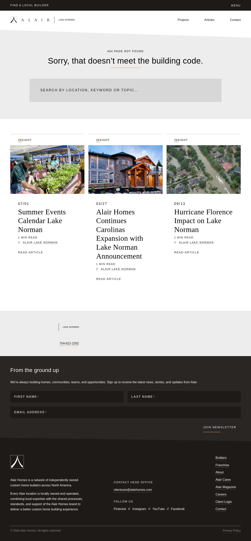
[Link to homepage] (48, 20)
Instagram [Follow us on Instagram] (139, 509)
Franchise (222, 465)
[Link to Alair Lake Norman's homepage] (65, 327)
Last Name (143, 396)
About (220, 472)
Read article (30, 252)
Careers (221, 494)
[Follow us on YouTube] (25, 344)
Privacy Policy (232, 530)
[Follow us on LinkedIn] (38, 344)
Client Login (224, 501)
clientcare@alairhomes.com (133, 489)
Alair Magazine (226, 487)
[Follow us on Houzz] (45, 344)
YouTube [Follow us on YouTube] (159, 509)
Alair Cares (223, 479)
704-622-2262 (69, 343)
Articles (209, 20)
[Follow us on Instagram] (19, 344)
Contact (235, 20)
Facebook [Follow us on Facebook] (178, 509)
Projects (183, 20)
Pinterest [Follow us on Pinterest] (120, 509)
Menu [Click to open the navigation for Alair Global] (236, 5)
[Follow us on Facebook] (12, 344)
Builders (221, 457)
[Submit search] (208, 90)
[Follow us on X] (32, 344)
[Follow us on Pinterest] (52, 344)
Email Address (30, 412)
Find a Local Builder (29, 5)
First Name (26, 396)
